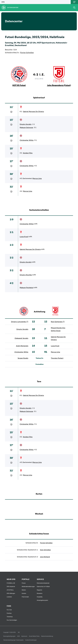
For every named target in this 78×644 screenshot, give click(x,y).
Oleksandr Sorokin (21, 338)
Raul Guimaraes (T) (58, 322)
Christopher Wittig (27, 140)
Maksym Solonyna (26, 127)
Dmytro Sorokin (25, 124)
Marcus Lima (37, 178)
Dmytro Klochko (26, 275)
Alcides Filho (27, 153)
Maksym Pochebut (26, 287)
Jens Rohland (45, 557)
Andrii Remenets (22, 346)
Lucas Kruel (24, 236)
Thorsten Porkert (57, 358)
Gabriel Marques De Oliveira (33, 111)
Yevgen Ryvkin (23, 358)
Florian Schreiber (27, 53)
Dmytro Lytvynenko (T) (19, 322)
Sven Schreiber (45, 550)
